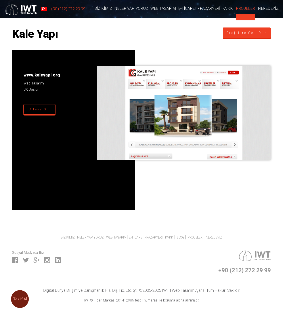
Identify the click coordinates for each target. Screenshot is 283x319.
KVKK (227, 8)
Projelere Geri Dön (246, 33)
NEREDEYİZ (268, 8)
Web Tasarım (163, 8)
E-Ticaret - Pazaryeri (199, 8)
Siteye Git (39, 109)
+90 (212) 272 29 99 (62, 8)
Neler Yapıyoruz (131, 8)
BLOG (180, 237)
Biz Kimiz (103, 8)
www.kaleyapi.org (41, 75)
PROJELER (245, 8)
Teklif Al (20, 299)
